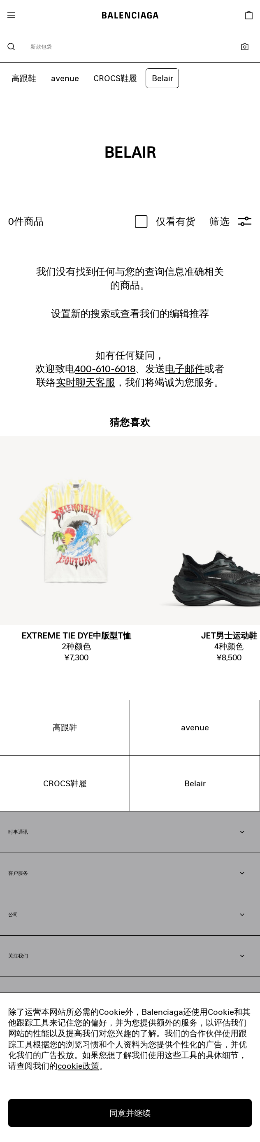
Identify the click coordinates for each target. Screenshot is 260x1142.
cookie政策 (78, 1065)
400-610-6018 (105, 368)
